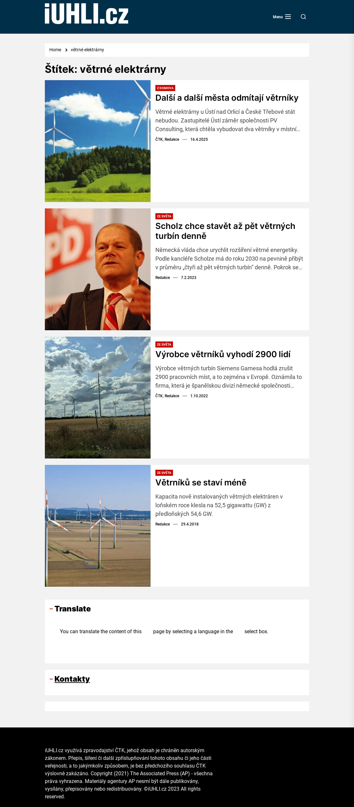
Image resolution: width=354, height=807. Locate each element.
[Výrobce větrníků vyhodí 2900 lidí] (98, 397)
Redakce (162, 277)
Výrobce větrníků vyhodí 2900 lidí (223, 354)
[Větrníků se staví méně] (98, 526)
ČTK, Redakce (167, 139)
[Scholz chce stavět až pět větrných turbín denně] (98, 269)
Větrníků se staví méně (200, 482)
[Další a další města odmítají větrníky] (98, 141)
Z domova (165, 88)
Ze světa (164, 216)
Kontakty (72, 679)
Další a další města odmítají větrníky (227, 98)
